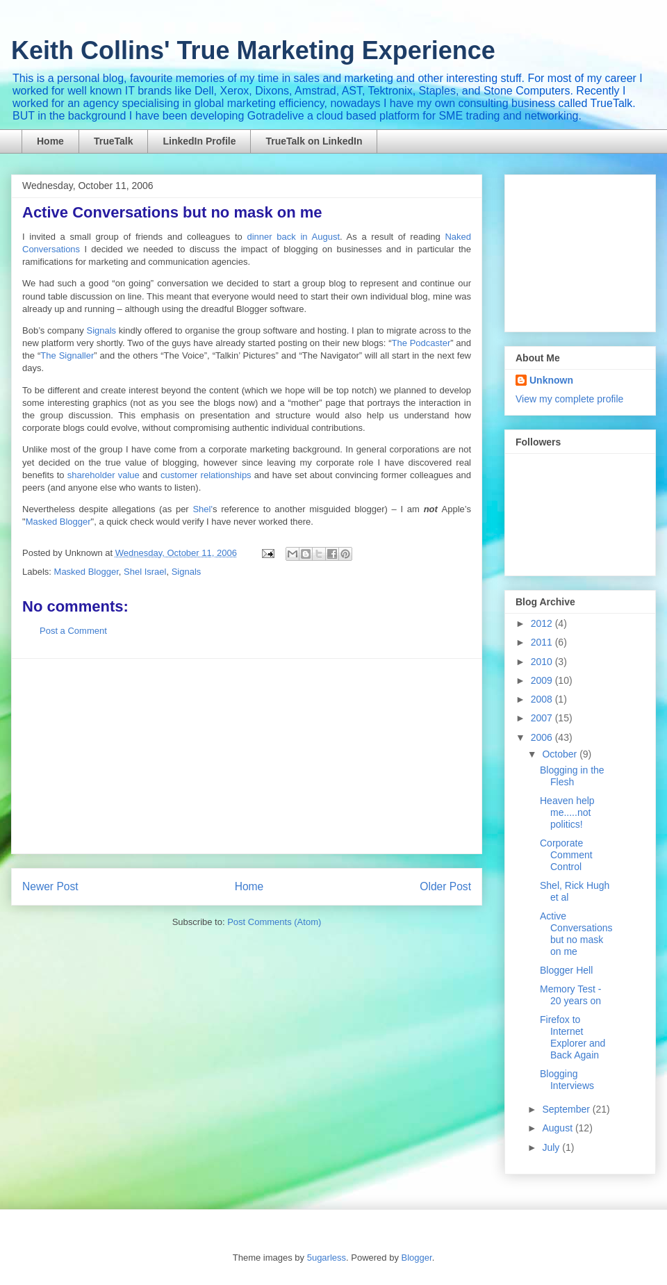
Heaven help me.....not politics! (567, 812)
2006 (543, 737)
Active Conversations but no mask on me (576, 933)
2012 (543, 623)
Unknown (551, 380)
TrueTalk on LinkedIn (313, 141)
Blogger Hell (566, 970)
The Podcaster (421, 343)
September (567, 1109)
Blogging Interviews (567, 1079)
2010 (543, 661)
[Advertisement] (246, 756)
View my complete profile (569, 398)
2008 (543, 699)
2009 (543, 680)
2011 (543, 642)
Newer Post (50, 886)
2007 (543, 717)
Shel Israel (145, 571)
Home (50, 141)
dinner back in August (293, 236)
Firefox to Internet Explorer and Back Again (572, 1037)
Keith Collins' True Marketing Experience (253, 50)
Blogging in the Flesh (572, 775)
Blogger (417, 1257)
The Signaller (67, 355)
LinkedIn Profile (199, 141)
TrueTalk (113, 141)
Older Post (445, 886)
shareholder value (103, 475)
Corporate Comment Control (566, 854)
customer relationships (206, 475)
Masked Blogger (58, 521)
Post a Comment (73, 630)
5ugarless (326, 1257)
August (558, 1127)
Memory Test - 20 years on (570, 994)
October (560, 754)
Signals (101, 330)
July (552, 1147)
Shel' (202, 509)
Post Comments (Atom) (274, 922)
